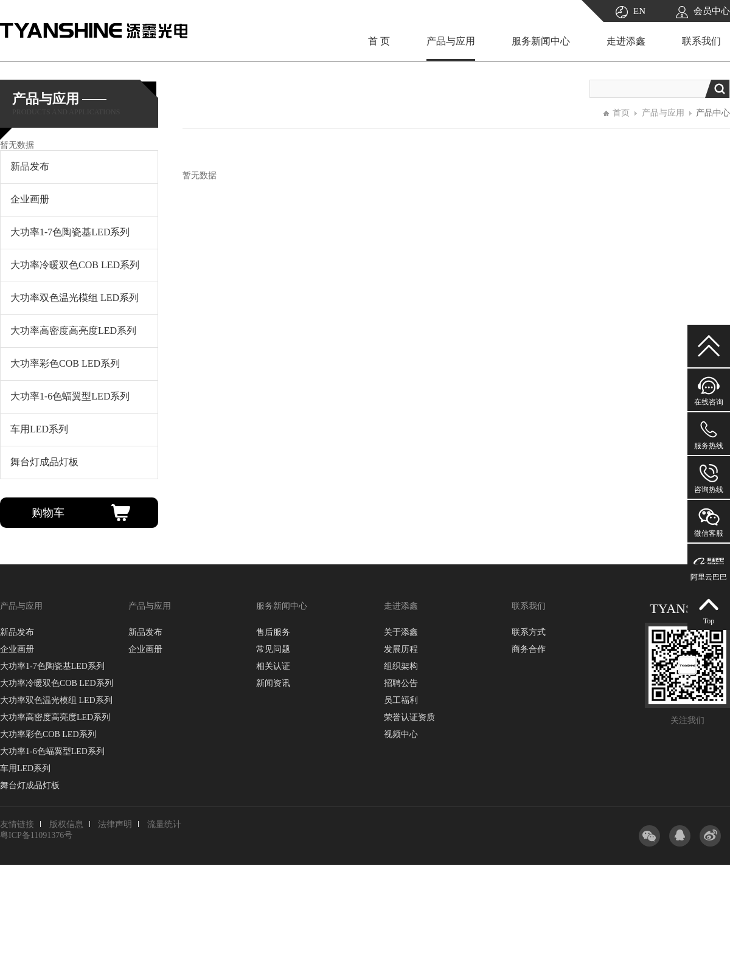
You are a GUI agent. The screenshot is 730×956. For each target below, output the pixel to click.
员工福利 (401, 700)
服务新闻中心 (541, 41)
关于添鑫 (401, 632)
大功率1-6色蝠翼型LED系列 (52, 751)
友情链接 (17, 824)
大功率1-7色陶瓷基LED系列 (52, 666)
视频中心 (401, 734)
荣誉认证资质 (409, 717)
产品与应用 (450, 41)
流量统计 (164, 824)
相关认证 (273, 666)
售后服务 (273, 632)
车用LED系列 (25, 768)
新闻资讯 (273, 683)
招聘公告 (401, 683)
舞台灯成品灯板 (30, 785)
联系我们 (701, 41)
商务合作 (529, 649)
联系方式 (529, 632)
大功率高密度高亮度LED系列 (55, 717)
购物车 (48, 513)
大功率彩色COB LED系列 (48, 734)
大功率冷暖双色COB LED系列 (56, 683)
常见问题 (273, 649)
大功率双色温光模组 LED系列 (56, 700)
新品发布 (17, 632)
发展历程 (401, 649)
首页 (621, 112)
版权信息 (66, 824)
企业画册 (17, 649)
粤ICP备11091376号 (36, 835)
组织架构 (401, 666)
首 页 (379, 41)
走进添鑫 (626, 41)
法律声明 (115, 824)
